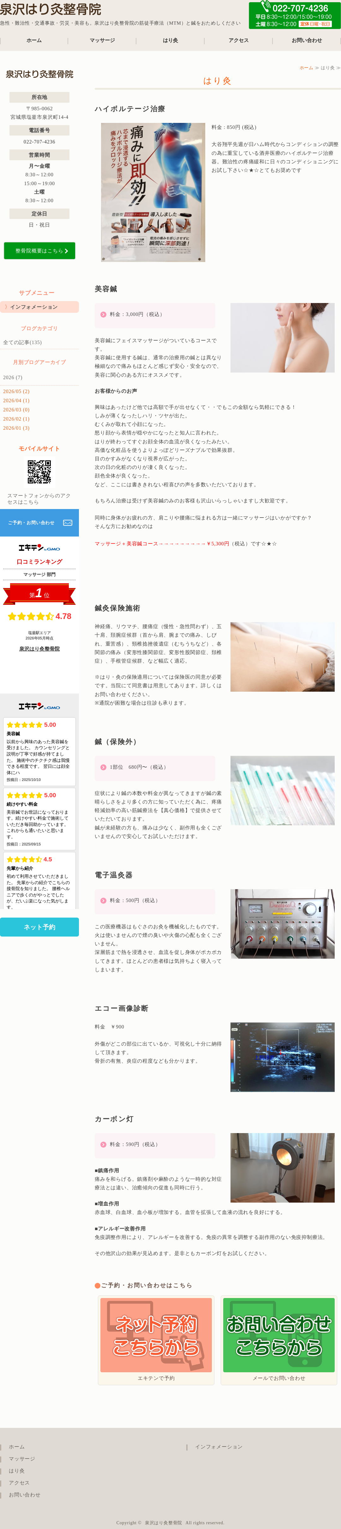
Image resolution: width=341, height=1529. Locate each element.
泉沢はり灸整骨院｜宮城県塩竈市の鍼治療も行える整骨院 (50, 11)
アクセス (239, 40)
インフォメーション (34, 307)
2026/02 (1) (16, 419)
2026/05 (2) (16, 391)
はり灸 (170, 40)
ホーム (34, 40)
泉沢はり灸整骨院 (163, 1522)
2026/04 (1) (16, 400)
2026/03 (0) (16, 409)
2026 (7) (12, 377)
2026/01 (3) (16, 428)
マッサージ (102, 40)
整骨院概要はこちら (39, 250)
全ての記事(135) (22, 342)
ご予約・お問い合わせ (31, 522)
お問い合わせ (307, 40)
